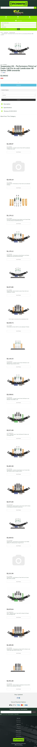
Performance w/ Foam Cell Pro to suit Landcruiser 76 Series (18, 326)
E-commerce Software (17, 745)
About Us (18, 726)
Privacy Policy (18, 734)
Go (18, 29)
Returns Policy (18, 736)
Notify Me (18, 85)
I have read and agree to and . (10, 714)
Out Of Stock (18, 152)
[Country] (18, 95)
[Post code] (18, 98)
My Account (18, 720)
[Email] (16, 712)
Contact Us (19, 728)
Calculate (18, 99)
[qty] (18, 93)
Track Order (18, 722)
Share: (3, 72)
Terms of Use (18, 732)
